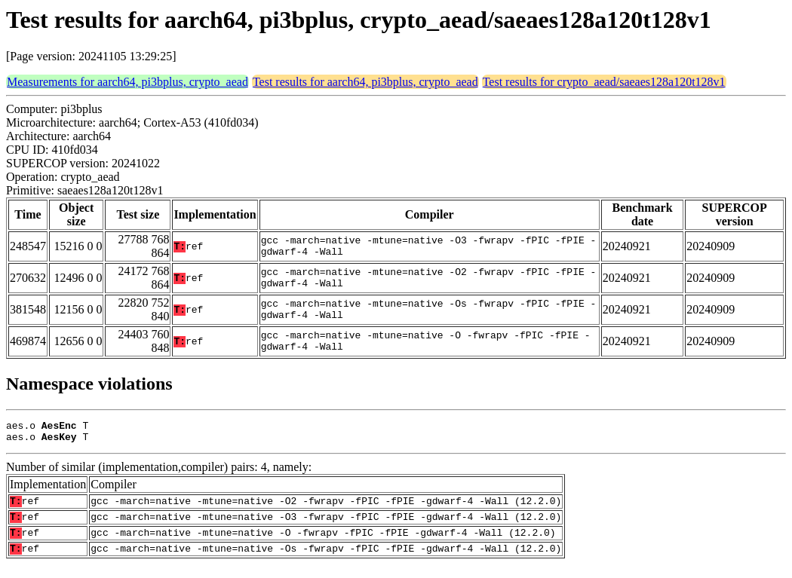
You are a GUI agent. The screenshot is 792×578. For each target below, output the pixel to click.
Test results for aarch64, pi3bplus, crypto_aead (365, 81)
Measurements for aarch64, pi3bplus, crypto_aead (127, 81)
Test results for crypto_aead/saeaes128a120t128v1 (604, 81)
